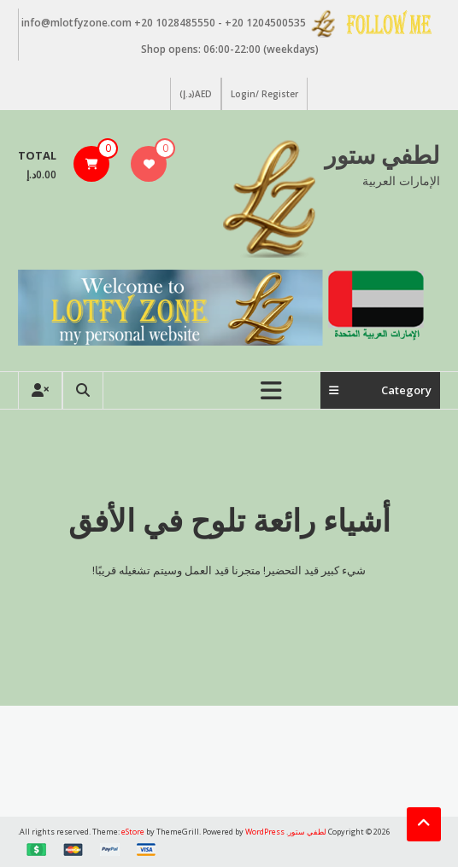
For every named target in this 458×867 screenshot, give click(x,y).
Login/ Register (264, 94)
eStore (132, 831)
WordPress (265, 831)
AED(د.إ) (195, 94)
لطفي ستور (382, 154)
